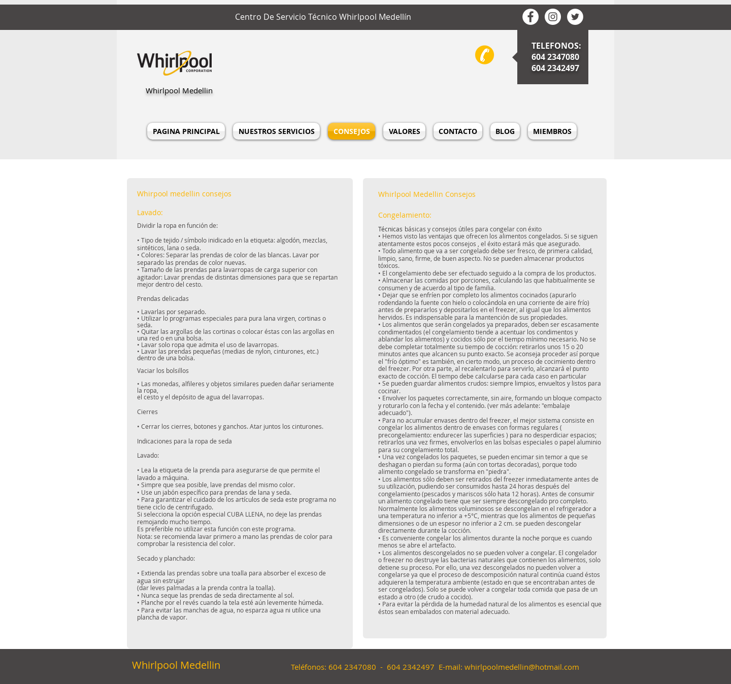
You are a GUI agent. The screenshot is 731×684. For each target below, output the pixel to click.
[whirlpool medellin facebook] (530, 17)
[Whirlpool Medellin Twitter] (575, 17)
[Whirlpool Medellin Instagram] (553, 17)
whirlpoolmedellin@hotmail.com (521, 667)
